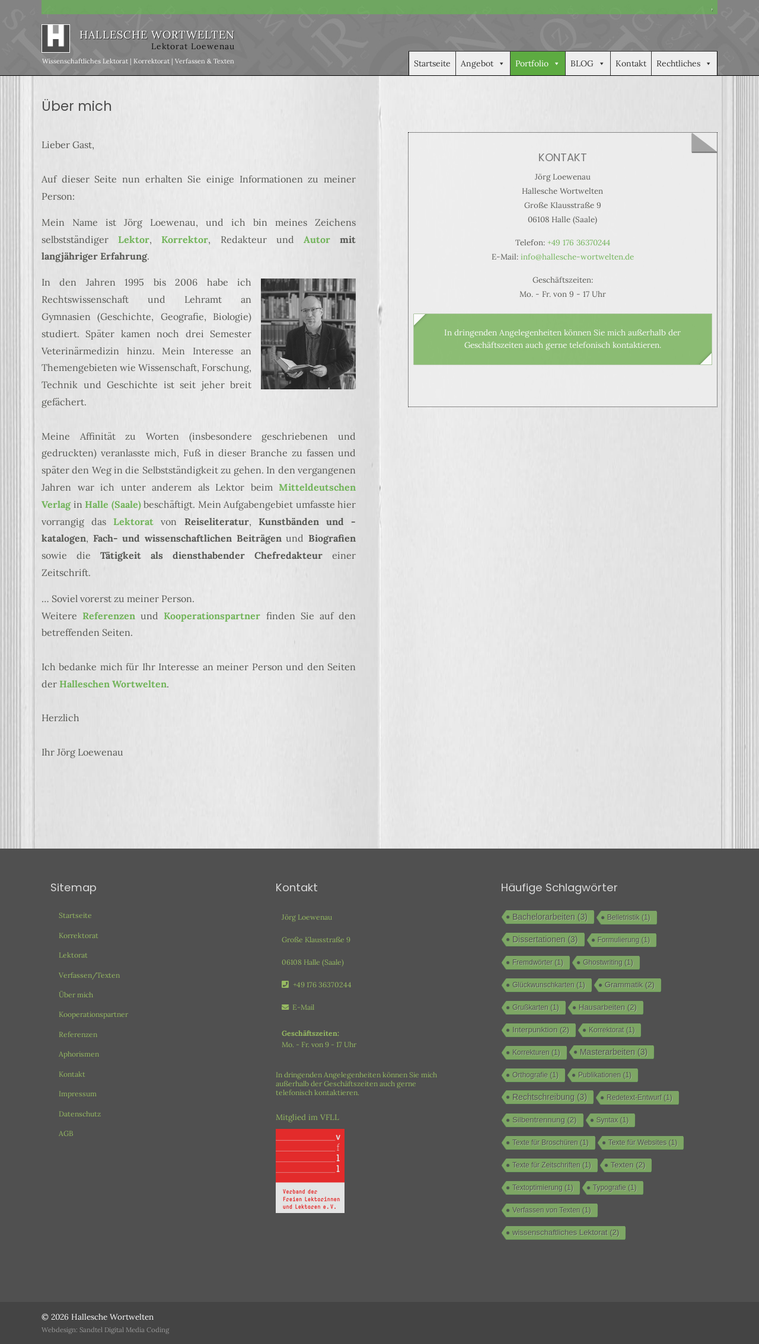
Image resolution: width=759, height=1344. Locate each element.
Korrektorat (78, 935)
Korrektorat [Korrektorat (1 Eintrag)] (611, 1030)
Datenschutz (80, 1113)
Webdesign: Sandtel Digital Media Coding (105, 1330)
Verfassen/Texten (89, 975)
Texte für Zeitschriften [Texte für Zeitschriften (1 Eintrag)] (551, 1165)
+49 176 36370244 (578, 243)
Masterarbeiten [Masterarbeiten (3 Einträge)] (614, 1052)
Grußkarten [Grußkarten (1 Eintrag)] (535, 1007)
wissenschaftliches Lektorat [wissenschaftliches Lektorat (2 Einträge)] (565, 1232)
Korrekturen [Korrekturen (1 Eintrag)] (536, 1052)
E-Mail (298, 1007)
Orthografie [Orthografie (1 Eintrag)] (535, 1075)
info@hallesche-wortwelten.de (577, 257)
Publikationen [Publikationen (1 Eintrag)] (605, 1075)
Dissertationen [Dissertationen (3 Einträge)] (545, 939)
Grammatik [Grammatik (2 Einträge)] (630, 984)
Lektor (133, 239)
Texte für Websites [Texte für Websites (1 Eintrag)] (642, 1142)
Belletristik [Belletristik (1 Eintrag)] (628, 917)
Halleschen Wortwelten (113, 684)
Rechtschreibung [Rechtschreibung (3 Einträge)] (549, 1097)
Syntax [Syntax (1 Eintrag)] (613, 1120)
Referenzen (108, 616)
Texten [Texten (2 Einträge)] (628, 1164)
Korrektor (184, 239)
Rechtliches (684, 63)
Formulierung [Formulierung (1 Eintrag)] (624, 940)
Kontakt (631, 63)
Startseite (432, 63)
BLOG (587, 63)
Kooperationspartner (212, 616)
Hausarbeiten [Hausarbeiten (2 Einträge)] (608, 1007)
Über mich (76, 994)
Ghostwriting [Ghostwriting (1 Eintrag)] (608, 962)
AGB (66, 1133)
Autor (317, 239)
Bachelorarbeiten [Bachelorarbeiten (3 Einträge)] (550, 916)
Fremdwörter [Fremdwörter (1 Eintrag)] (537, 962)
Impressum (78, 1093)
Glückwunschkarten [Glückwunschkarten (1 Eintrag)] (548, 985)
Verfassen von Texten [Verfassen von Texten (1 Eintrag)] (551, 1210)
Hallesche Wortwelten (112, 1316)
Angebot (483, 63)
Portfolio (537, 63)
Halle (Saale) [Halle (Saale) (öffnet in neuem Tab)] (113, 504)
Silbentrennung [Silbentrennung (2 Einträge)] (544, 1119)
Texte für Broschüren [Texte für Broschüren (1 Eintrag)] (550, 1142)
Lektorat (133, 521)
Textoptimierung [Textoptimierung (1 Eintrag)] (542, 1187)
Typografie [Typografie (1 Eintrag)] (615, 1187)
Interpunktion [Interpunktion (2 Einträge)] (540, 1029)
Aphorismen (79, 1053)
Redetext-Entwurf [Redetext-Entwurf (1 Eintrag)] (639, 1097)
